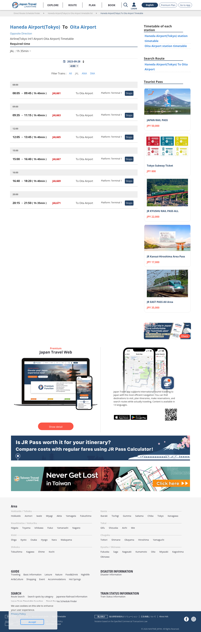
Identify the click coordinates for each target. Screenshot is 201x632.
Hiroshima (143, 539)
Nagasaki (126, 551)
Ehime (41, 551)
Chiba (150, 515)
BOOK (111, 5)
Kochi (51, 551)
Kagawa (30, 551)
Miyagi (49, 515)
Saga (115, 551)
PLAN (92, 5)
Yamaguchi (158, 539)
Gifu (102, 527)
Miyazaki (163, 551)
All (70, 73)
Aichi (124, 527)
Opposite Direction (21, 33)
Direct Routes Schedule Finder (61, 601)
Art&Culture (17, 579)
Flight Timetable (59, 616)
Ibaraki (104, 515)
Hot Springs (75, 579)
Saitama (139, 515)
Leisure (48, 574)
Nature (58, 574)
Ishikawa (38, 527)
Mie (133, 527)
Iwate (39, 515)
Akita (59, 515)
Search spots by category (40, 596)
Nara (54, 539)
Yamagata (71, 515)
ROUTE (72, 5)
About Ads (163, 616)
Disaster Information (111, 574)
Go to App (185, 5)
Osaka (34, 539)
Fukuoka (104, 551)
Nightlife (85, 574)
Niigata (14, 527)
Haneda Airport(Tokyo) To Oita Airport (166, 66)
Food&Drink (71, 574)
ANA (84, 73)
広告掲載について (148, 616)
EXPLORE (53, 5)
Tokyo (161, 515)
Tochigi (115, 515)
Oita (153, 551)
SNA (92, 73)
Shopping (31, 579)
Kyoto (23, 539)
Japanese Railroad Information (71, 596)
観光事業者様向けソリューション (123, 616)
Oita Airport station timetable (166, 46)
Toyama (26, 527)
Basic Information (32, 574)
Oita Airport (83, 27)
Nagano (76, 527)
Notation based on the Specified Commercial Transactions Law (121, 621)
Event (42, 579)
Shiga (13, 539)
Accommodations (57, 579)
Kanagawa (173, 515)
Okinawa (104, 556)
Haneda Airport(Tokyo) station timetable (166, 38)
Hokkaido (16, 515)
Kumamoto (141, 551)
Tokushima (16, 551)
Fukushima (85, 515)
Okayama (129, 539)
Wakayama (66, 539)
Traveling (15, 574)
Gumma (127, 515)
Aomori (28, 515)
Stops (129, 93)
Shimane (115, 539)
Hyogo (44, 539)
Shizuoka (113, 527)
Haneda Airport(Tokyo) (35, 27)
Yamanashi (62, 527)
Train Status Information (112, 596)
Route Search (17, 596)
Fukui (50, 527)
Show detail (55, 427)
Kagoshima (178, 551)
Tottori (103, 539)
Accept (32, 622)
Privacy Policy (18, 613)
